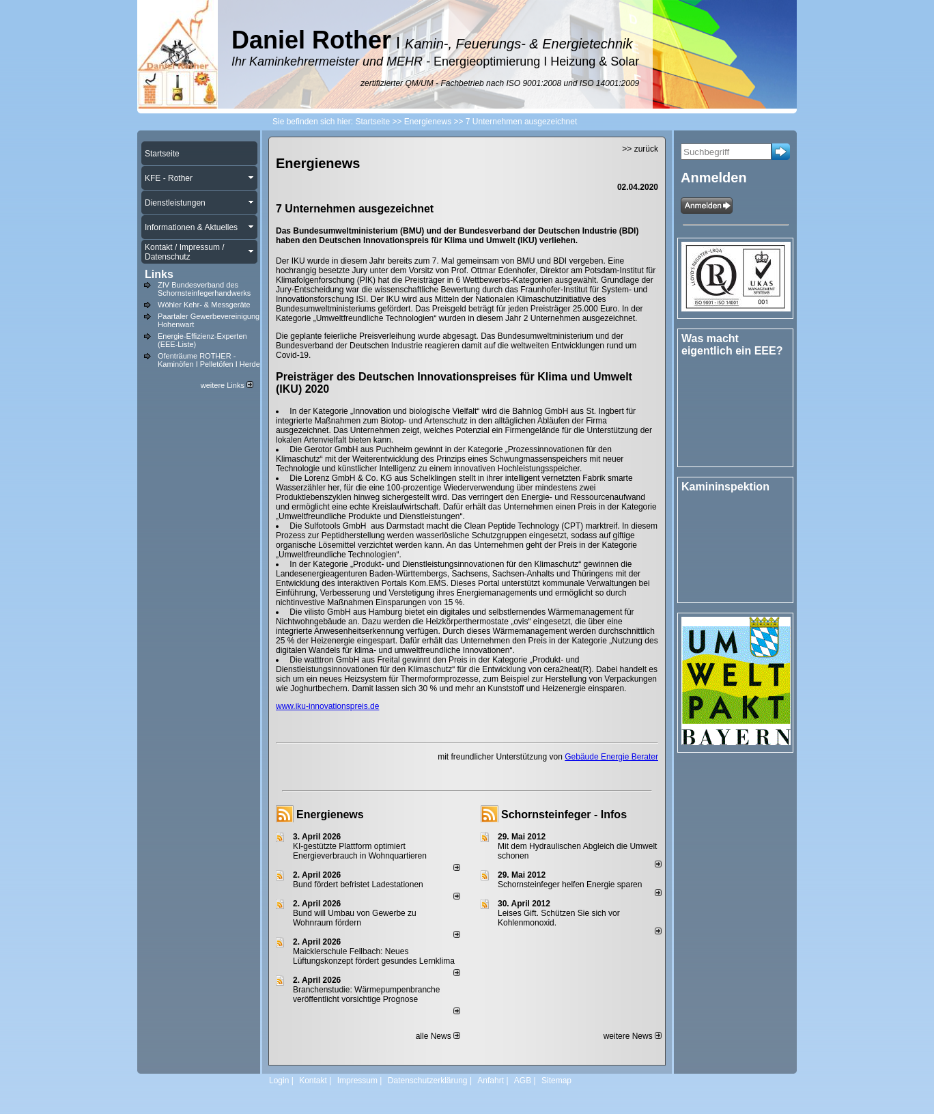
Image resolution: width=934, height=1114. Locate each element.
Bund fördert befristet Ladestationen (358, 884)
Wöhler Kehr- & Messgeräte (204, 305)
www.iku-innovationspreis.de (327, 706)
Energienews (330, 814)
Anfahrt (490, 1080)
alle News (438, 1036)
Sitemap (556, 1080)
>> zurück (640, 149)
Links (159, 274)
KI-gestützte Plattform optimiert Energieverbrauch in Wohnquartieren (360, 851)
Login (279, 1080)
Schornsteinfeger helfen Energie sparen (570, 884)
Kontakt (313, 1080)
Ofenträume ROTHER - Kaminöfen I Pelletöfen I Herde (209, 360)
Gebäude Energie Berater (611, 757)
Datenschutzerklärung (428, 1080)
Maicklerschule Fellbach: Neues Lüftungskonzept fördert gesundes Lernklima (374, 956)
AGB (522, 1080)
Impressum (357, 1080)
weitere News (633, 1036)
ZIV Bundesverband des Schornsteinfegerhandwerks (204, 289)
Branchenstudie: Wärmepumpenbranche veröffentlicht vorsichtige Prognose (366, 994)
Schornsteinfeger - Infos (564, 814)
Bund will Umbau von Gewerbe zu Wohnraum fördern (354, 918)
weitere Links (227, 385)
